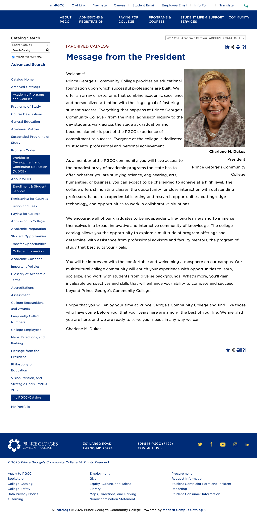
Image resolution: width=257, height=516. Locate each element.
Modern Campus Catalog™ (184, 510)
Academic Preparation (28, 229)
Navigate (100, 5)
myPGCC (57, 5)
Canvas (119, 5)
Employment (100, 473)
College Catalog (20, 484)
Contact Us (148, 448)
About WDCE (21, 179)
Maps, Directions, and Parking (113, 494)
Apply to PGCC (20, 473)
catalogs (63, 510)
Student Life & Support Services (202, 19)
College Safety (19, 489)
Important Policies (25, 266)
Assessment (20, 295)
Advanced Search (28, 64)
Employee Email (174, 5)
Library (95, 489)
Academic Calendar (26, 259)
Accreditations (22, 288)
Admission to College (28, 221)
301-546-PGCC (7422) (155, 444)
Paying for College (25, 214)
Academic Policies (25, 129)
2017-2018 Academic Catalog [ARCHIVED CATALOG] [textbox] (203, 38)
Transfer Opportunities (28, 244)
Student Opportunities (28, 236)
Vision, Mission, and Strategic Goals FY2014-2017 (30, 384)
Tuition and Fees (24, 206)
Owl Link (79, 5)
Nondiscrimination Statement (112, 499)
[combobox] (205, 38)
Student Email (144, 5)
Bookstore (15, 478)
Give (93, 478)
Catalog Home (22, 79)
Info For (200, 5)
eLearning (15, 499)
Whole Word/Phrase (29, 56)
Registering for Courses (29, 199)
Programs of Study (26, 106)
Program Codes (23, 150)
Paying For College (128, 19)
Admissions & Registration (91, 19)
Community (239, 17)
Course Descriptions (27, 114)
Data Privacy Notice (23, 494)
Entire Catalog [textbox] (22, 44)
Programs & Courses (160, 19)
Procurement (181, 473)
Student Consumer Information (195, 494)
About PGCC (65, 19)
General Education (25, 121)
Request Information (187, 478)
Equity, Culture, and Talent (110, 484)
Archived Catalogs (25, 87)
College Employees (26, 330)
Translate (226, 5)
